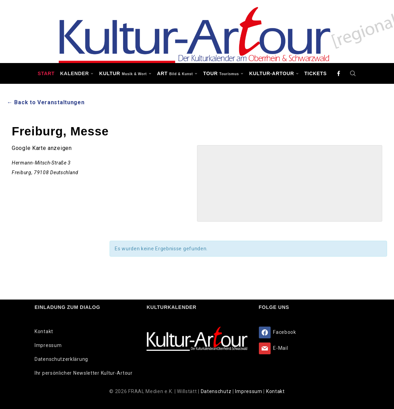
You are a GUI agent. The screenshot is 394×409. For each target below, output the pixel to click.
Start (46, 73)
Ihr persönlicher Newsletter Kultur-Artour (84, 373)
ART (175, 73)
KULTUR (123, 73)
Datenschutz (217, 391)
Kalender (74, 73)
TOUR (221, 73)
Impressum (48, 345)
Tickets (315, 73)
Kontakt (44, 331)
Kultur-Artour (271, 73)
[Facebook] (338, 73)
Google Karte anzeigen (42, 148)
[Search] (352, 73)
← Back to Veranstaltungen (46, 102)
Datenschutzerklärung (61, 359)
